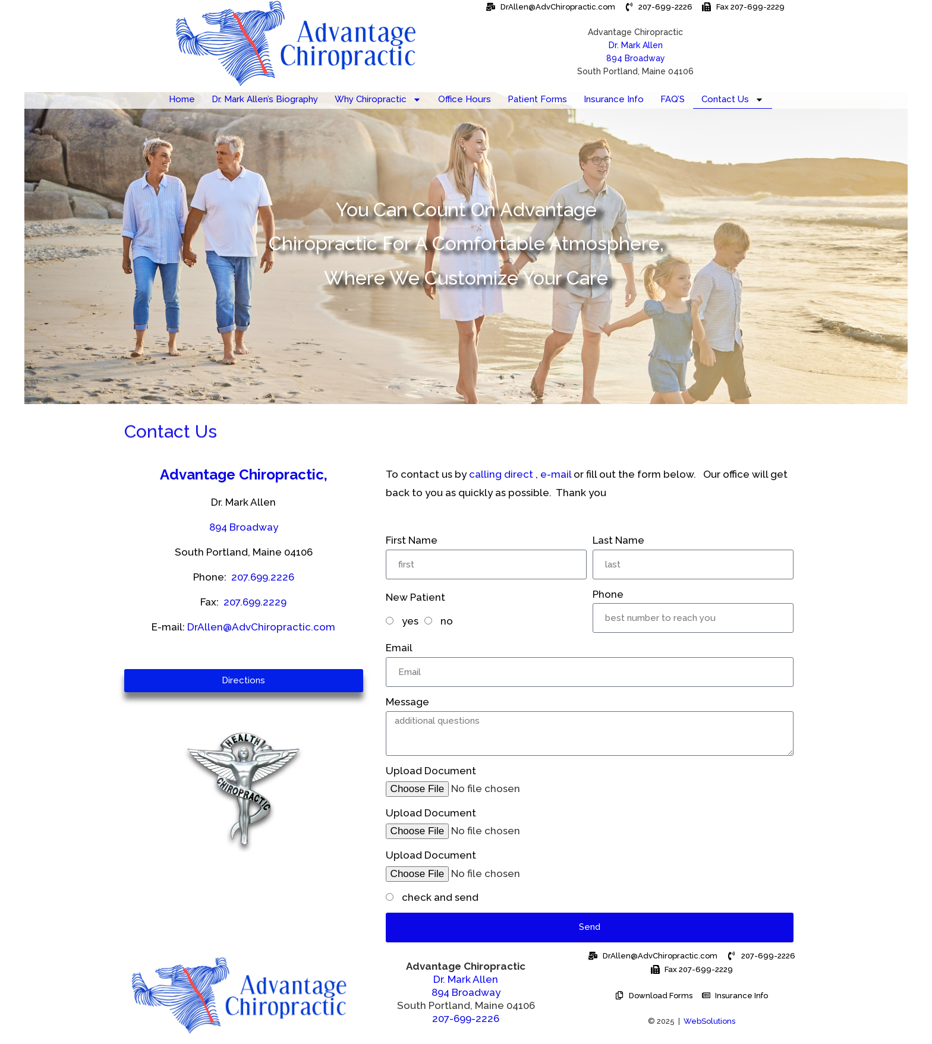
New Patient (415, 597)
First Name (411, 540)
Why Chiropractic (378, 99)
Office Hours (464, 99)
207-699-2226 (465, 1018)
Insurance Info (614, 99)
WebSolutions (709, 1021)
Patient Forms (537, 99)
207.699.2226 (262, 577)
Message (407, 702)
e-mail (555, 474)
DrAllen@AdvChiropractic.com (261, 627)
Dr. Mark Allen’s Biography (265, 99)
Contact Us (732, 99)
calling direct (501, 474)
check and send (440, 897)
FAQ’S (672, 99)
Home (182, 99)
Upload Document (431, 771)
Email (399, 648)
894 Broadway (635, 58)
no (446, 621)
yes (410, 621)
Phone (608, 594)
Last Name (618, 540)
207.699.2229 (254, 602)
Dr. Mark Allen (465, 979)
